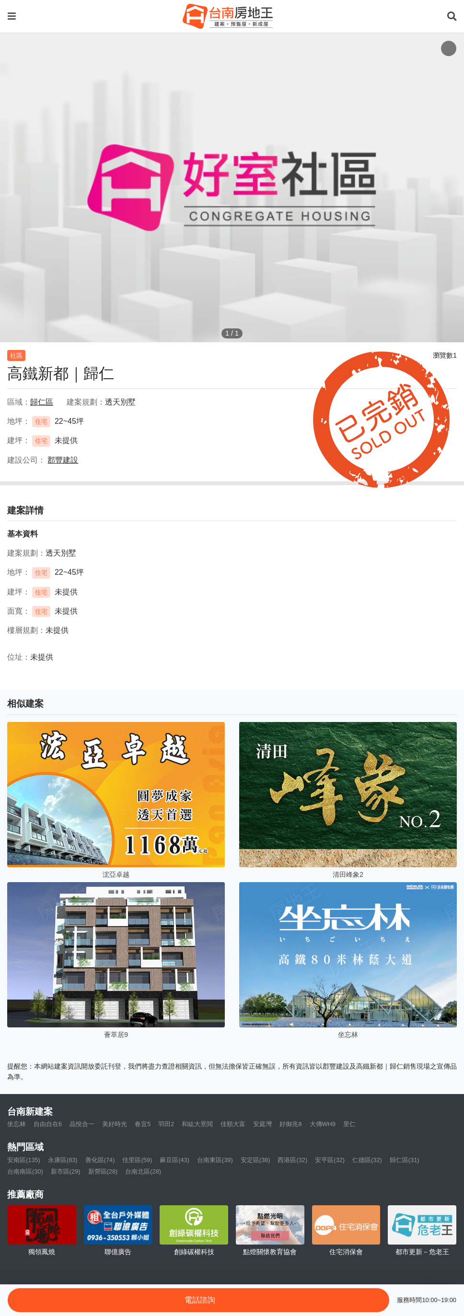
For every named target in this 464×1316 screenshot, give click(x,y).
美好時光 (114, 1124)
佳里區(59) (137, 1160)
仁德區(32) (367, 1160)
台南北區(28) (143, 1171)
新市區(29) (66, 1171)
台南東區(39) (215, 1160)
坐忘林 (16, 1124)
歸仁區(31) (404, 1160)
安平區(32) (330, 1160)
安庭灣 (262, 1124)
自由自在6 (48, 1124)
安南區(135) (23, 1160)
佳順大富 (232, 1124)
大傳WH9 (323, 1124)
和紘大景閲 (197, 1124)
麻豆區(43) (174, 1160)
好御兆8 (290, 1124)
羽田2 (166, 1124)
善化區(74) (100, 1160)
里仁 (349, 1124)
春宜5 (143, 1124)
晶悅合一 (82, 1124)
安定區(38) (255, 1160)
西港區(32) (292, 1160)
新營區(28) (103, 1171)
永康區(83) (63, 1160)
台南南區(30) (25, 1171)
